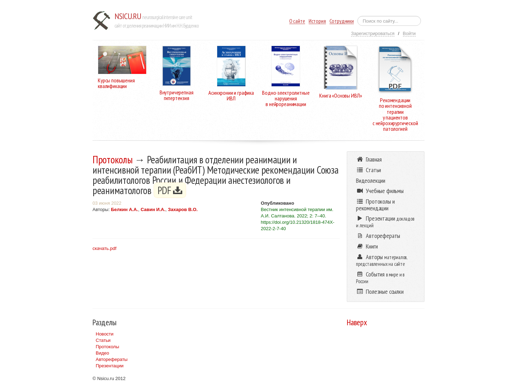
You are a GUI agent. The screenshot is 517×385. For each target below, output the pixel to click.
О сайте (297, 21)
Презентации (110, 365)
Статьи (103, 340)
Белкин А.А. (124, 209)
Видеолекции (370, 180)
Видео (102, 353)
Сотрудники (341, 21)
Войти (409, 33)
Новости (104, 334)
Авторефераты (111, 359)
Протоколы (112, 159)
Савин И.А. (153, 209)
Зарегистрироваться (372, 33)
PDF (170, 190)
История (317, 21)
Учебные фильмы (380, 191)
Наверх (357, 322)
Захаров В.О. (183, 209)
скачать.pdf (105, 248)
